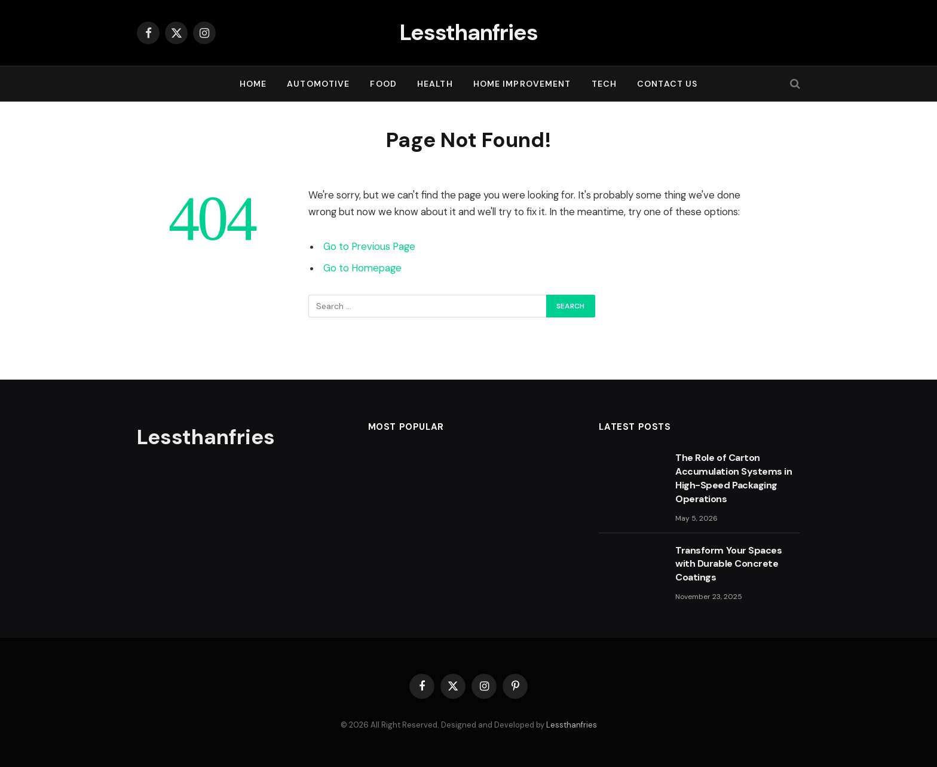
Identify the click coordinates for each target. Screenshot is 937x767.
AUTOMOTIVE (318, 83)
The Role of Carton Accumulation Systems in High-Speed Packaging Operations (733, 478)
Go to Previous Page (369, 246)
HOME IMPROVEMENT (522, 83)
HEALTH (435, 83)
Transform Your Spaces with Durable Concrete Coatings (728, 564)
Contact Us (667, 83)
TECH (604, 83)
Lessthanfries (571, 725)
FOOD (383, 83)
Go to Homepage (362, 268)
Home (253, 83)
